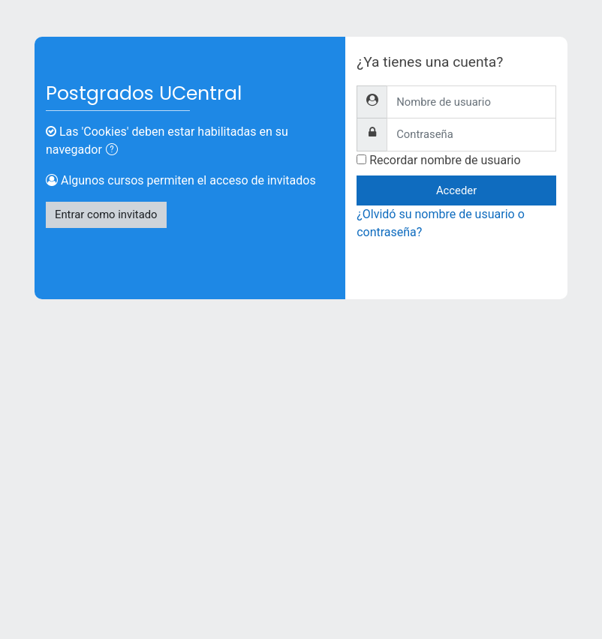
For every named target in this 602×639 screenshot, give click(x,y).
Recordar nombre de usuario (444, 160)
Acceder (456, 190)
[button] (115, 151)
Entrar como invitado (106, 214)
